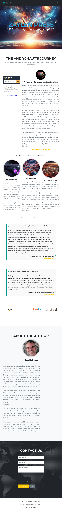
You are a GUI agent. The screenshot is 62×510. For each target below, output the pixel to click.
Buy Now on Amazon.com (41, 149)
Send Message (23, 486)
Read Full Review (48, 258)
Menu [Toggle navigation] (55, 2)
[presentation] (30, 477)
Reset (32, 486)
